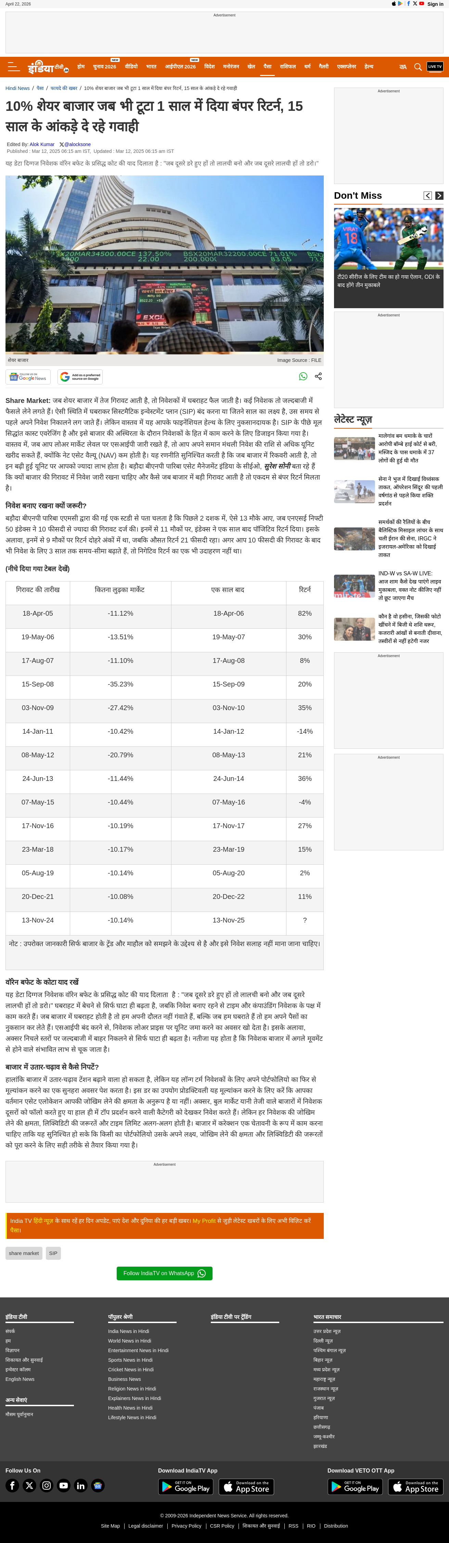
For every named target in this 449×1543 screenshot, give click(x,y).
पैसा (267, 66)
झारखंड (320, 1446)
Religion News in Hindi (132, 1388)
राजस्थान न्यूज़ (325, 1388)
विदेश (209, 66)
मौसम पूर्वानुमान (19, 1414)
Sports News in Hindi (130, 1360)
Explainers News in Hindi (134, 1398)
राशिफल (288, 66)
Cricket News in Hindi (131, 1369)
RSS (293, 1526)
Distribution (336, 1526)
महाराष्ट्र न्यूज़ (324, 1379)
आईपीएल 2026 (180, 66)
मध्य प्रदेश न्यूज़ (326, 1369)
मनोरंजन (231, 66)
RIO (311, 1526)
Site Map (110, 1526)
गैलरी (324, 66)
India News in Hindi (128, 1331)
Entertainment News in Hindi (138, 1350)
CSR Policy (222, 1526)
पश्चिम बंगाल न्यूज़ (329, 1350)
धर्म (307, 66)
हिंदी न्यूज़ (44, 1221)
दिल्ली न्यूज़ (323, 1341)
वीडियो (131, 66)
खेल (251, 66)
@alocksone (77, 144)
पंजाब (318, 1408)
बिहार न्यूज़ (322, 1360)
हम (8, 1341)
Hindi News (17, 88)
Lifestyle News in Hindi (132, 1417)
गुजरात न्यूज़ (324, 1398)
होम (81, 66)
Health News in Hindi (130, 1408)
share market (24, 1253)
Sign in (435, 4)
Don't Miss (358, 195)
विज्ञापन (12, 1350)
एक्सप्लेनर (346, 66)
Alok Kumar (42, 144)
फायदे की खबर (64, 88)
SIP (53, 1253)
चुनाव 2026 (104, 66)
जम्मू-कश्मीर (324, 1436)
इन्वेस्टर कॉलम (17, 1369)
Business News (124, 1379)
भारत (151, 66)
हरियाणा (320, 1417)
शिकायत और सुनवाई (24, 1360)
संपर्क (10, 1331)
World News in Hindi (129, 1341)
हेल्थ (368, 66)
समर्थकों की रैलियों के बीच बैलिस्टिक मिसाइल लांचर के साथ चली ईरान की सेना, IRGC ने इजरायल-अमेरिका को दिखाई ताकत (411, 538)
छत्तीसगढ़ (321, 1427)
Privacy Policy (186, 1526)
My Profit (204, 1221)
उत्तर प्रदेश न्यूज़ (327, 1331)
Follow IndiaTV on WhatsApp (165, 1273)
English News (20, 1379)
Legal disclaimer (145, 1526)
